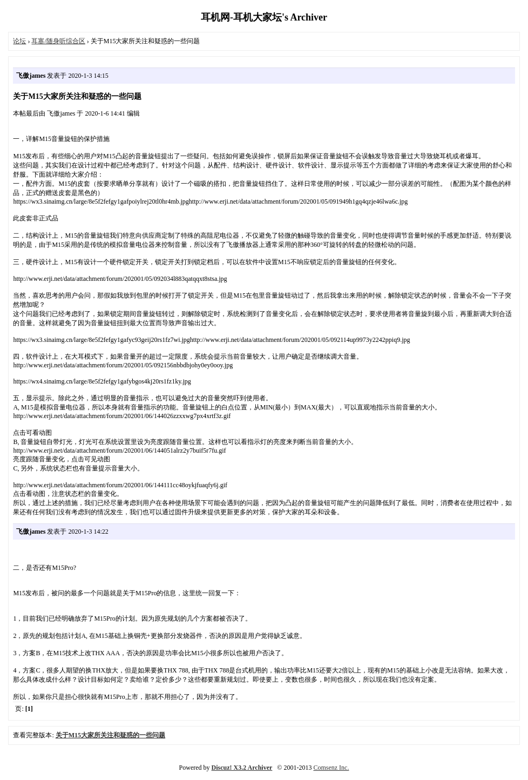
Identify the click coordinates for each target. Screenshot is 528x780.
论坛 (19, 41)
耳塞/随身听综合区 (58, 41)
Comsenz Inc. (331, 767)
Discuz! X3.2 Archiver (242, 767)
